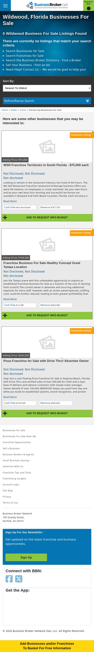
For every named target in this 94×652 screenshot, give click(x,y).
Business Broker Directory (40, 60)
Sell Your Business (19, 65)
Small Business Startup (16, 460)
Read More (10, 201)
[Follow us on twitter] (18, 578)
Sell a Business (11, 448)
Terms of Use (10, 502)
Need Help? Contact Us (23, 69)
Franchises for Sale (30, 56)
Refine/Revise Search (46, 101)
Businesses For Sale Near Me (19, 436)
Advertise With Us (13, 466)
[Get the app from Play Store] (47, 607)
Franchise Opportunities (17, 442)
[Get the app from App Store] (19, 607)
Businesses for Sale (30, 51)
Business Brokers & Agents (18, 454)
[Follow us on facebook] (9, 578)
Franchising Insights (14, 478)
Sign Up (26, 557)
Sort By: (8, 81)
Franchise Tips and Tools (17, 472)
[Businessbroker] (47, 5)
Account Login (11, 484)
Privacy (7, 496)
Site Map (8, 490)
